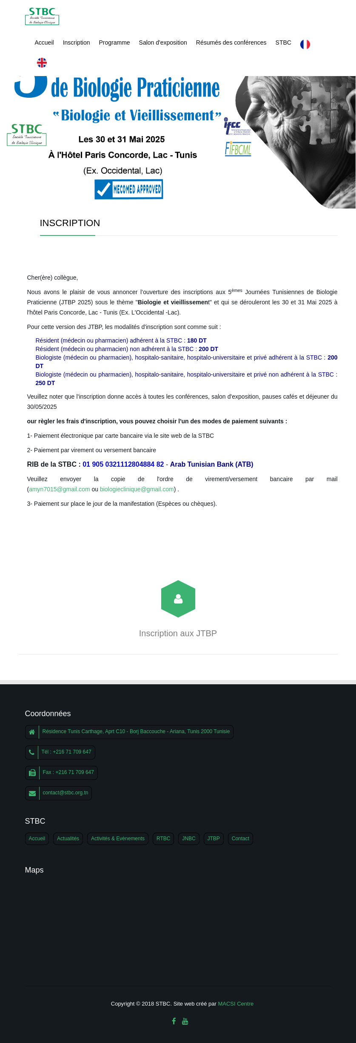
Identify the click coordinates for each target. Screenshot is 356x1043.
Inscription (76, 42)
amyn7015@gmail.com (59, 489)
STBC (283, 42)
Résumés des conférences (231, 42)
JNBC (188, 839)
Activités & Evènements (118, 839)
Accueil (44, 42)
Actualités (68, 839)
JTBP (214, 839)
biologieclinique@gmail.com (137, 489)
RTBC (163, 839)
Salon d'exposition (163, 42)
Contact (240, 839)
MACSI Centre (235, 1003)
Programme (114, 42)
